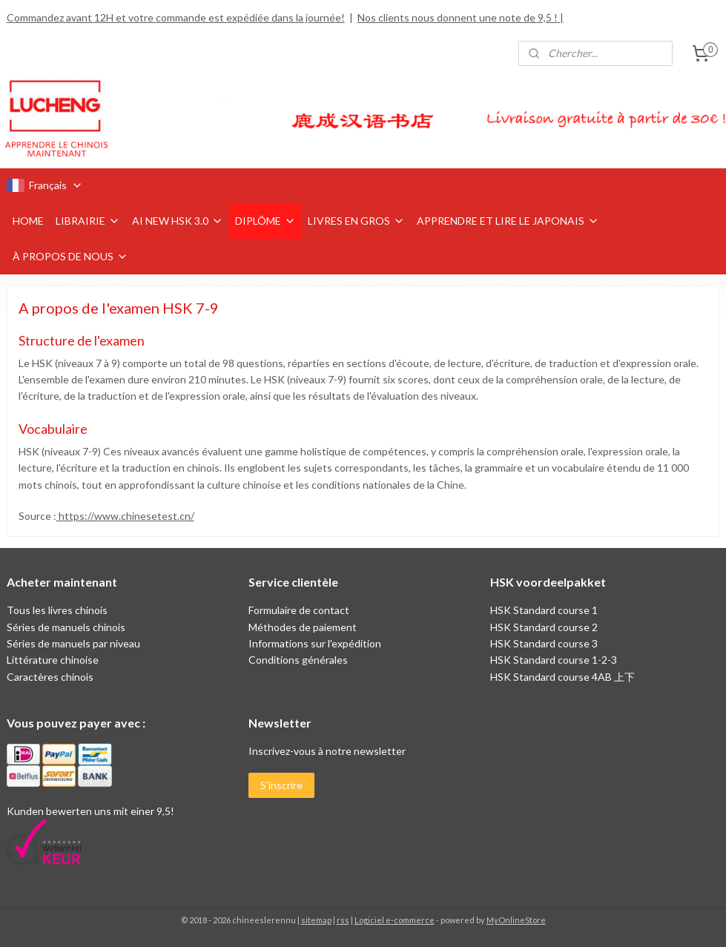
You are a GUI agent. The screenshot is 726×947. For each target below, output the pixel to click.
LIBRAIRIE (88, 220)
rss (343, 920)
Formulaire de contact (298, 610)
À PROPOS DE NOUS (70, 256)
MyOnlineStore (516, 920)
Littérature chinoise (53, 659)
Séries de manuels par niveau (73, 643)
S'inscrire (281, 785)
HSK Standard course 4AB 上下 (562, 676)
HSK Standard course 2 (545, 627)
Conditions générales (298, 659)
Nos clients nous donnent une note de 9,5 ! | (460, 17)
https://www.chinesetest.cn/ (125, 515)
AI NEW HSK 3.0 (177, 220)
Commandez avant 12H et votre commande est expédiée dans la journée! (176, 17)
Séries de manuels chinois (66, 627)
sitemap (316, 920)
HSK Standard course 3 (544, 643)
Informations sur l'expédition (314, 643)
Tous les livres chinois (57, 610)
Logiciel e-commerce (394, 920)
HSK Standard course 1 (545, 610)
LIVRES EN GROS (356, 220)
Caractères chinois (50, 676)
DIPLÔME (265, 220)
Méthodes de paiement (302, 627)
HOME (28, 220)
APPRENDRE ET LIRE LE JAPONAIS (508, 220)
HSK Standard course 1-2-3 (553, 659)
